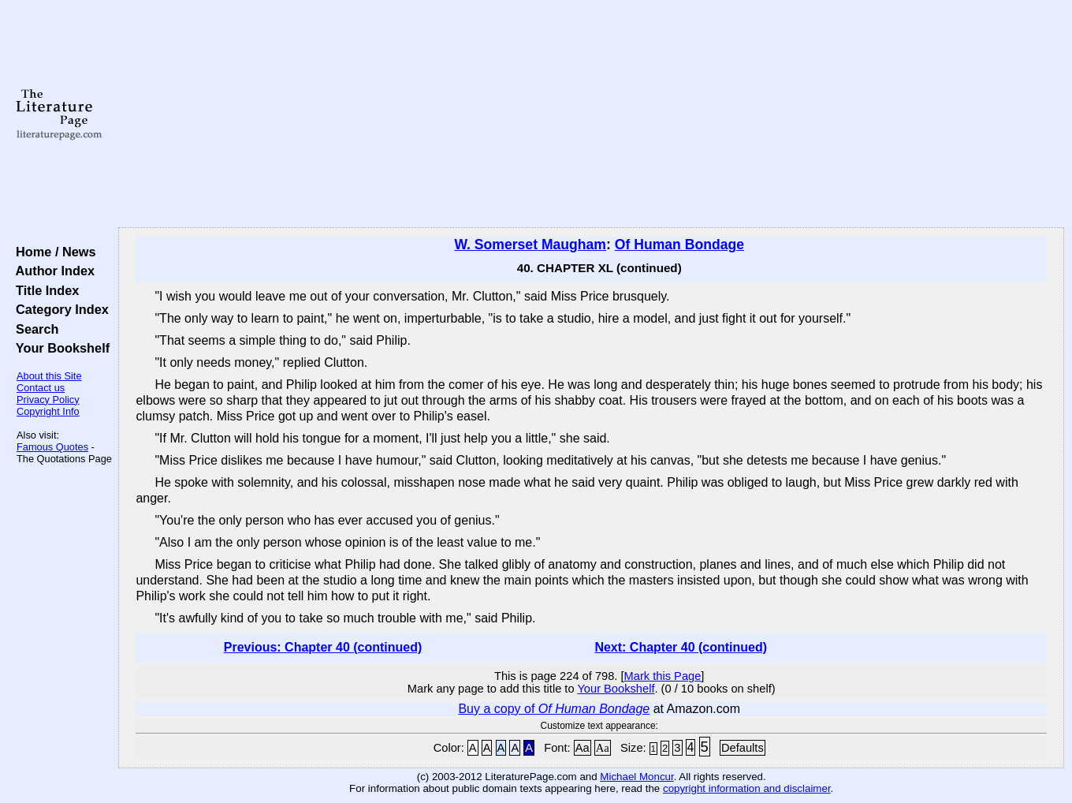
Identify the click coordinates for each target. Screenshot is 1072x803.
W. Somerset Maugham (530, 244)
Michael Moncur (636, 776)
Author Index (52, 270)
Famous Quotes (52, 447)
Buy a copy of (554, 708)
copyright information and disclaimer (747, 788)
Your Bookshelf (59, 348)
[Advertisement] (591, 114)
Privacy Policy (48, 399)
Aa (582, 747)
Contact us (41, 388)
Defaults (742, 747)
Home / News (52, 252)
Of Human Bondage (679, 244)
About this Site (49, 376)
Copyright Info (48, 411)
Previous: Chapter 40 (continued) (323, 647)
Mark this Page (663, 676)
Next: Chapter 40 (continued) (680, 647)
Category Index (59, 309)
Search (33, 329)
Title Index (44, 290)
